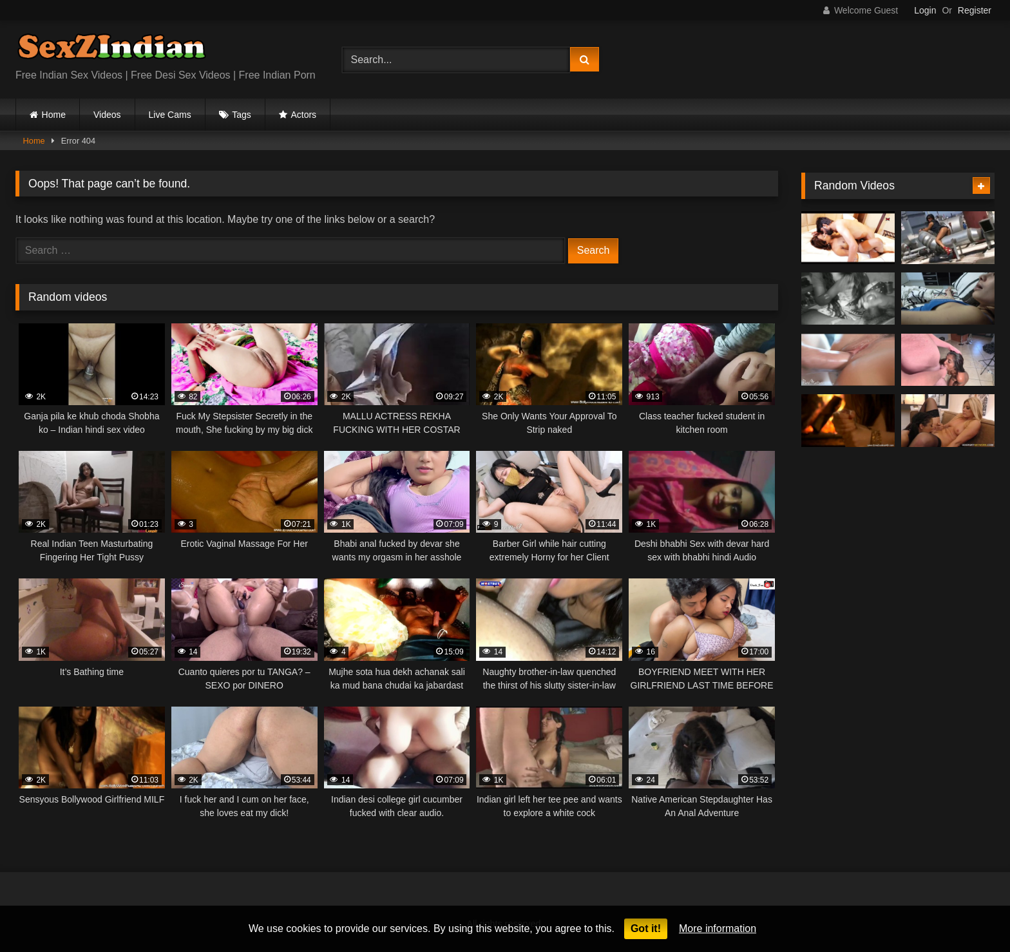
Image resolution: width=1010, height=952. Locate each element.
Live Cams (170, 114)
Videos (107, 114)
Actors (303, 114)
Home (54, 114)
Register (974, 10)
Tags (241, 114)
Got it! (646, 928)
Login (925, 10)
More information (717, 928)
